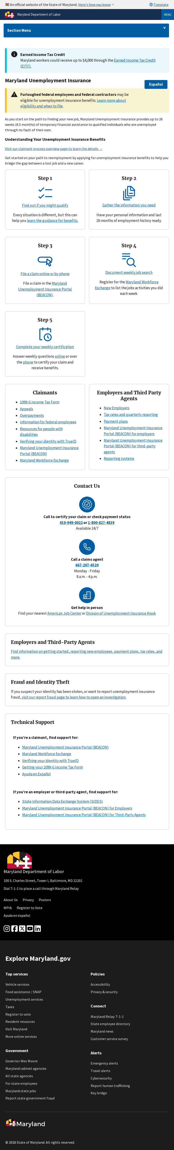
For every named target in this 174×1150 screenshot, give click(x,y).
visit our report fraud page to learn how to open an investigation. (74, 697)
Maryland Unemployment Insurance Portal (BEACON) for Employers (77, 808)
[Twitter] (22, 928)
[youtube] (30, 928)
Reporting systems (119, 458)
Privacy (28, 900)
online (60, 356)
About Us (11, 900)
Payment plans (116, 421)
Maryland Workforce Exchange (44, 460)
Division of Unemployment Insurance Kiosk (121, 613)
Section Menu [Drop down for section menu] (19, 30)
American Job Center (64, 613)
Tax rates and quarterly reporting (131, 414)
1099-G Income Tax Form (39, 402)
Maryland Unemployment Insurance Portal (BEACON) (45, 289)
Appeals (26, 408)
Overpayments (32, 415)
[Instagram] (7, 928)
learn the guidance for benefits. (52, 220)
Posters (45, 900)
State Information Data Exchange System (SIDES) (62, 801)
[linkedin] (37, 928)
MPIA (8, 907)
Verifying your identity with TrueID (48, 441)
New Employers (116, 407)
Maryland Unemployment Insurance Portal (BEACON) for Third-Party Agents (84, 814)
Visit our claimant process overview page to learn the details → (54, 148)
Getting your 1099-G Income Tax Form (52, 767)
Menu (167, 14)
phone (28, 362)
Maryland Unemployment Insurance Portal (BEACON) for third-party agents (133, 446)
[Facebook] (14, 928)
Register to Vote (29, 907)
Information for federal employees (48, 422)
